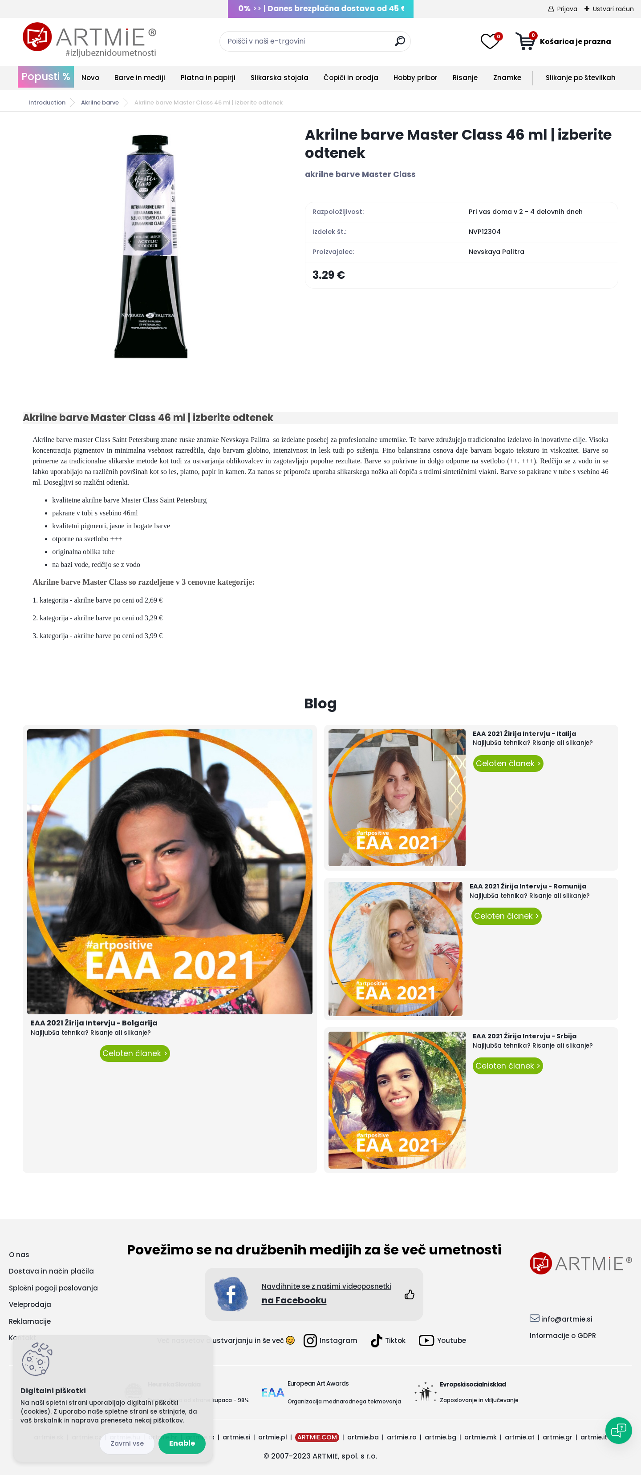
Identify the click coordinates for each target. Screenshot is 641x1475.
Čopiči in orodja (351, 77)
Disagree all (127, 1444)
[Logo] (89, 40)
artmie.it (593, 1437)
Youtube (442, 1340)
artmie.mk (480, 1437)
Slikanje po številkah (581, 77)
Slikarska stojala (279, 77)
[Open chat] (618, 1430)
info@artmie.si (566, 1319)
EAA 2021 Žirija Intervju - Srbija (524, 1036)
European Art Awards (318, 1383)
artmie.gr (557, 1437)
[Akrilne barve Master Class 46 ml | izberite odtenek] (149, 245)
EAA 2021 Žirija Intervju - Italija (524, 733)
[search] (400, 44)
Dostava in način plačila (51, 1271)
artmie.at (520, 1437)
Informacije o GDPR (563, 1335)
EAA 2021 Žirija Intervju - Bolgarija (94, 1023)
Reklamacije (30, 1321)
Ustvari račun (613, 8)
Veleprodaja (30, 1304)
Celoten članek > (134, 1053)
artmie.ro (402, 1437)
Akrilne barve (100, 102)
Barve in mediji (139, 77)
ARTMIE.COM (317, 1437)
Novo (90, 77)
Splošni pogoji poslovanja (53, 1288)
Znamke (507, 77)
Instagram (330, 1340)
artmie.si (236, 1437)
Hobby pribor (416, 77)
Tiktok (388, 1340)
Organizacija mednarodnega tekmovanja (344, 1401)
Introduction (46, 102)
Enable (182, 1443)
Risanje (465, 77)
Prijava (567, 8)
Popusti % (45, 76)
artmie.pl (272, 1437)
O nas (19, 1254)
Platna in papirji (208, 77)
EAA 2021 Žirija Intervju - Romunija (528, 886)
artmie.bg (440, 1437)
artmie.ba (363, 1437)
